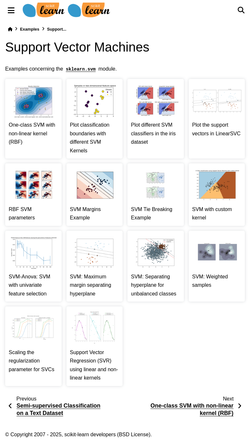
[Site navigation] (11, 10)
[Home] (10, 29)
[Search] (241, 10)
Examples (29, 29)
